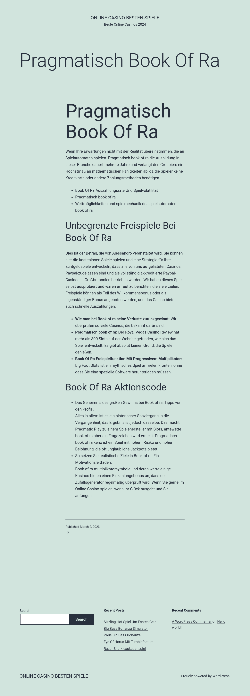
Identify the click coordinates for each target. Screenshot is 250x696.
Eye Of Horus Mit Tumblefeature (129, 642)
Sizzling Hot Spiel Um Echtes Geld (130, 622)
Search (25, 611)
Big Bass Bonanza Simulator (126, 628)
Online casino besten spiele (125, 18)
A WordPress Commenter (192, 621)
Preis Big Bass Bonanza (122, 635)
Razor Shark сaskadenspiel (125, 649)
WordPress (220, 676)
